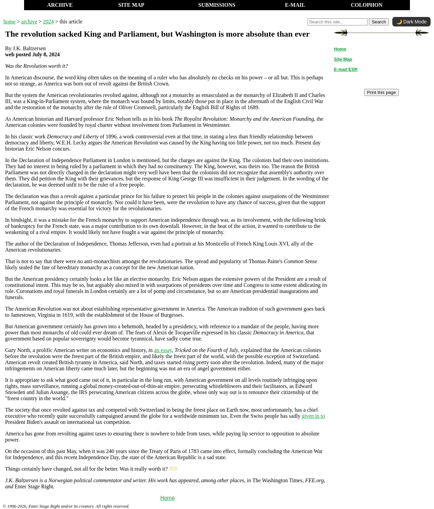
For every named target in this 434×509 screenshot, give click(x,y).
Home (167, 498)
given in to (313, 416)
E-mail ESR (345, 69)
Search (379, 21)
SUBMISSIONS (216, 5)
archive (29, 21)
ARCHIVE (60, 5)
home (9, 21)
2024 (48, 21)
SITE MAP (131, 5)
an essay (163, 350)
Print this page (381, 92)
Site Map (343, 59)
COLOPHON (366, 5)
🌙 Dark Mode (411, 21)
